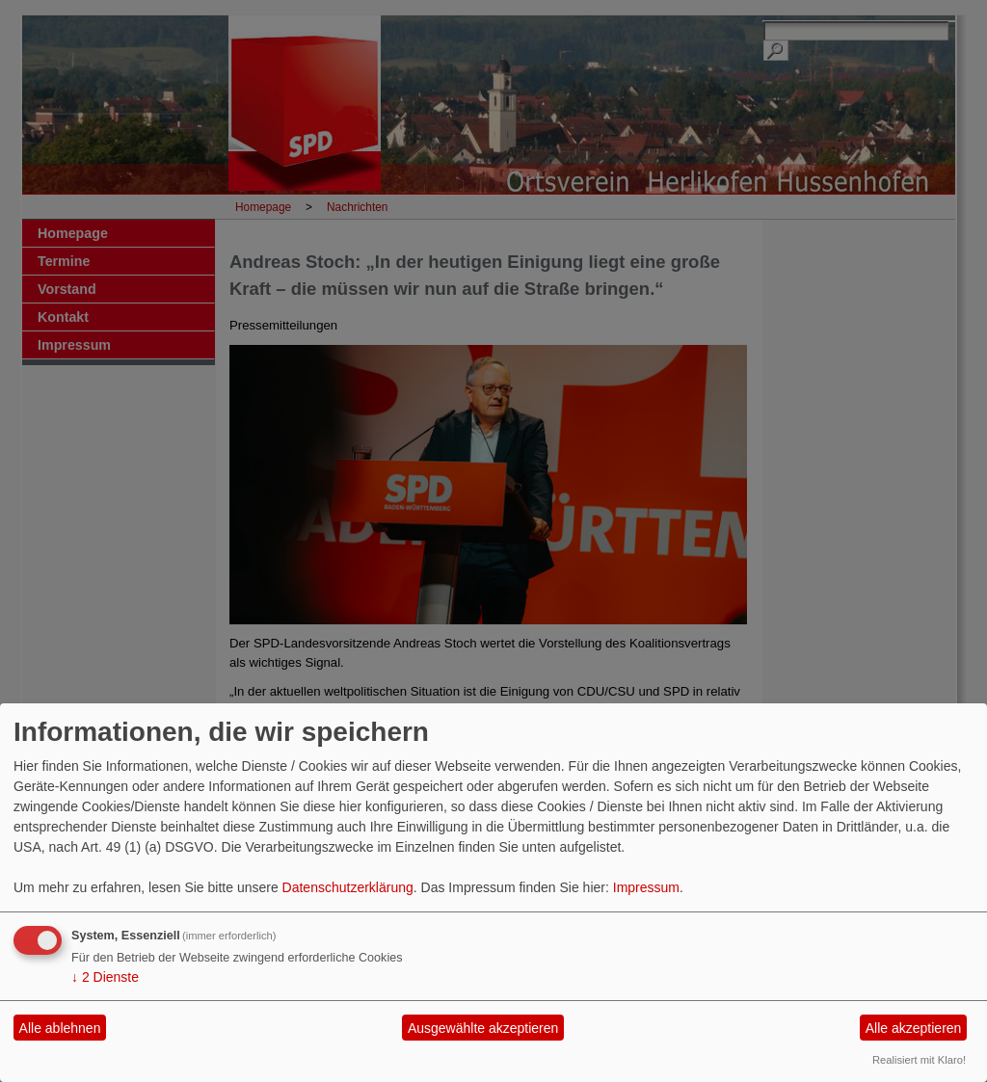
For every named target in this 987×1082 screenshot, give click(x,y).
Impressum (646, 887)
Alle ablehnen (60, 1028)
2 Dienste (105, 977)
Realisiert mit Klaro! (919, 1060)
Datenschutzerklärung (347, 887)
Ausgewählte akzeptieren (483, 1028)
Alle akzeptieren (914, 1028)
